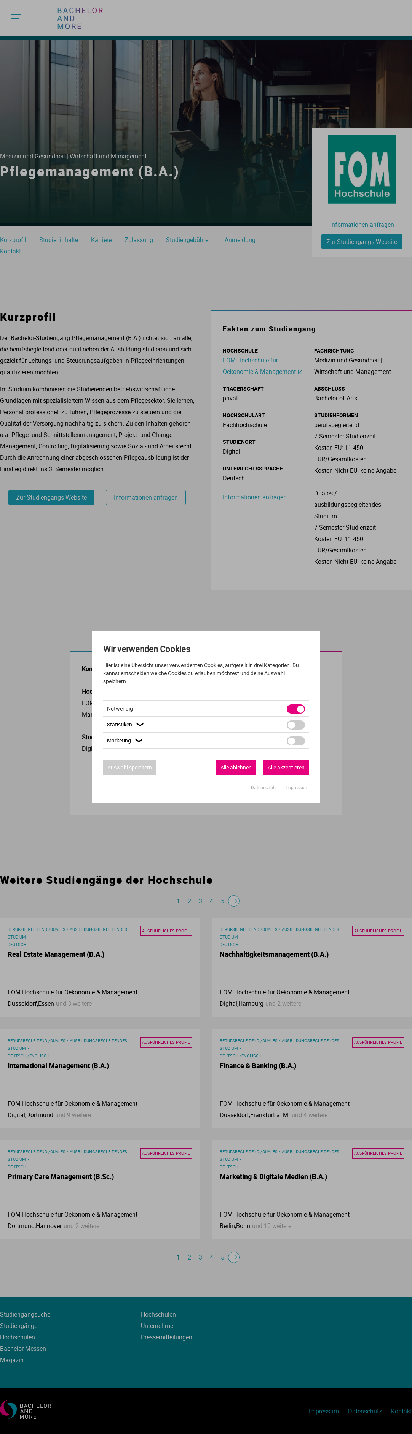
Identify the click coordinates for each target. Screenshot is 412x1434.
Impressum (297, 787)
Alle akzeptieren (286, 767)
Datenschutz (264, 787)
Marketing (126, 740)
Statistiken (126, 724)
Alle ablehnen (236, 767)
